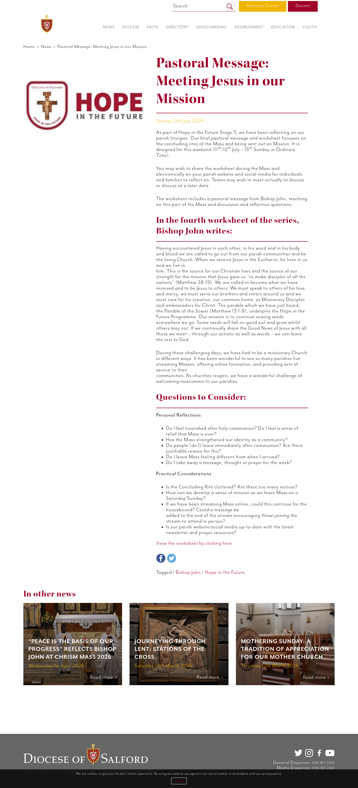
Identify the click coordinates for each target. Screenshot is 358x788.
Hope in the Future (232, 623)
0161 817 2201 (309, 768)
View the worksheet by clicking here (199, 593)
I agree (179, 781)
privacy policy (271, 774)
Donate (303, 5)
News (62, 46)
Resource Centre (263, 5)
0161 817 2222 (309, 763)
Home (43, 46)
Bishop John (193, 623)
